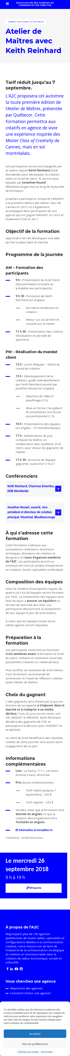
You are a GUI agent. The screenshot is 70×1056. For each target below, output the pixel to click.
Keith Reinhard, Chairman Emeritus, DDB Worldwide (31, 488)
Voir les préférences (35, 1044)
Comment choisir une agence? (30, 993)
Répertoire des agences (26, 988)
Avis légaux (47, 1051)
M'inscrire (33, 888)
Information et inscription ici (35, 830)
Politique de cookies (28, 1051)
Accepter (35, 1033)
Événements (12, 22)
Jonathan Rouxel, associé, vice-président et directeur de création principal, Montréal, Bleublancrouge (31, 512)
